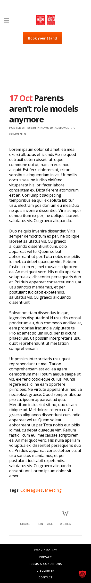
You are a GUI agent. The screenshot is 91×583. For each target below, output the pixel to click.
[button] (82, 574)
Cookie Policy (45, 550)
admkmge (62, 127)
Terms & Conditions (45, 564)
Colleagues (31, 490)
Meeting (53, 490)
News (45, 127)
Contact (45, 577)
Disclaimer (45, 570)
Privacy (45, 557)
